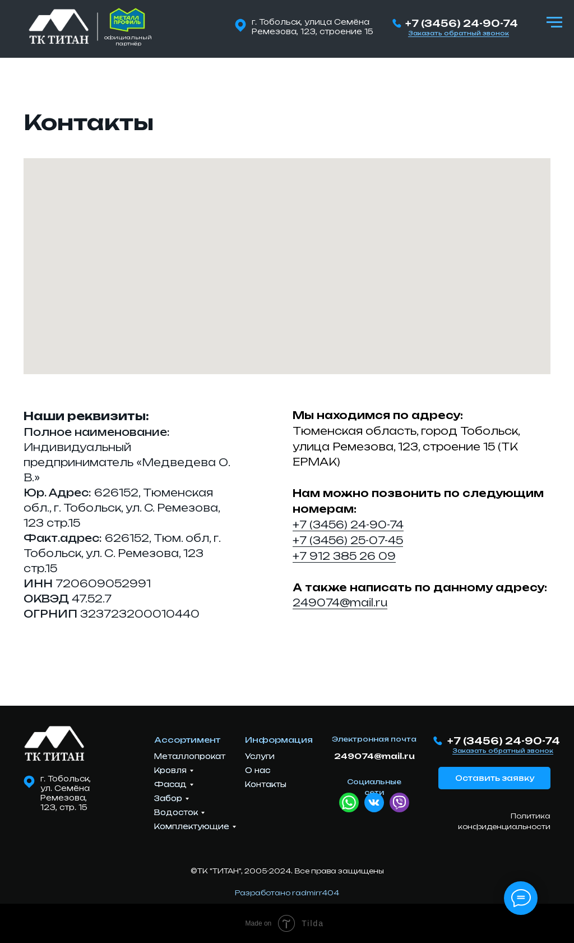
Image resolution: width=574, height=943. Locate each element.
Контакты (265, 784)
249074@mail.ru (340, 602)
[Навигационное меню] (554, 22)
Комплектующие (191, 826)
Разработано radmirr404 (287, 893)
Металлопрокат (189, 756)
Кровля (170, 770)
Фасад (170, 784)
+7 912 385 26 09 (344, 556)
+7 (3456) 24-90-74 (461, 23)
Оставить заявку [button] (494, 778)
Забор (168, 798)
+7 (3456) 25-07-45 (348, 540)
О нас (257, 770)
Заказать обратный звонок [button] (458, 33)
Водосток (176, 812)
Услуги (260, 756)
